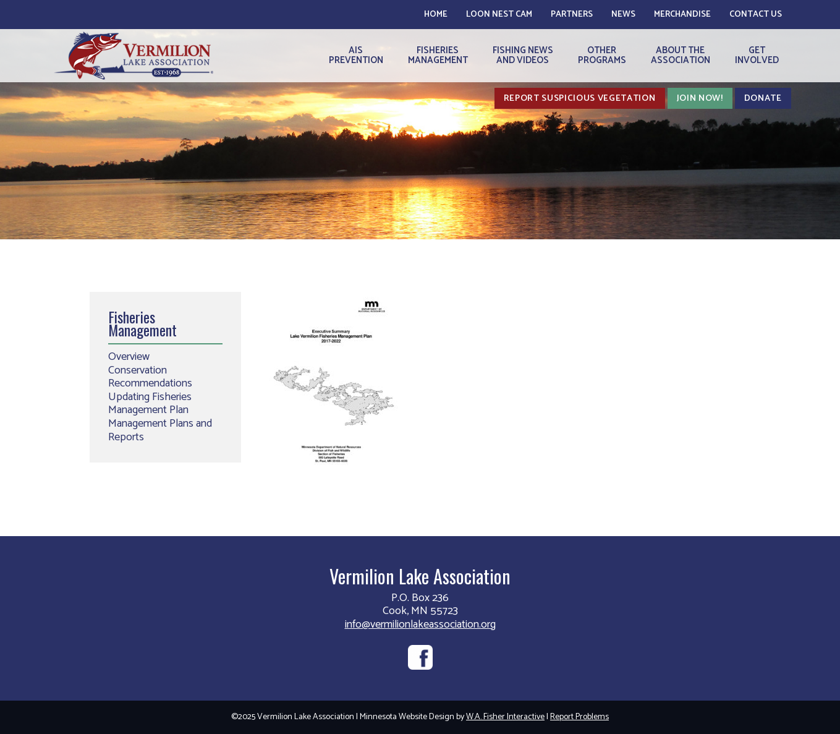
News (623, 14)
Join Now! (700, 98)
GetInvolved (757, 55)
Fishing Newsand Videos (523, 55)
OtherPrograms (602, 55)
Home (436, 14)
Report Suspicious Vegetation (580, 98)
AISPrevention (356, 55)
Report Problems (579, 717)
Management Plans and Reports (160, 430)
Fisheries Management (142, 323)
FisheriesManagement (438, 55)
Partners (572, 14)
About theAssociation (680, 55)
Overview (129, 357)
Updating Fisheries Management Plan (150, 404)
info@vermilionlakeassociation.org (420, 624)
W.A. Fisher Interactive (505, 717)
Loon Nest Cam (499, 14)
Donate (763, 98)
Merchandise (682, 14)
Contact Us (755, 14)
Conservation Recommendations (150, 377)
